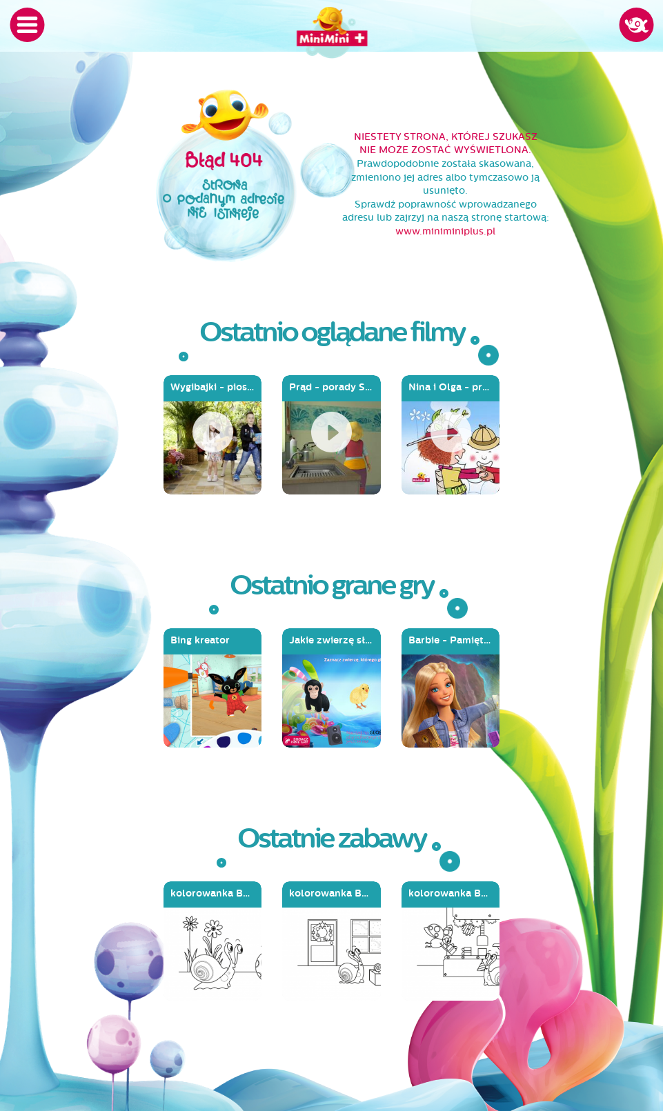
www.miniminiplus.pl (445, 231)
